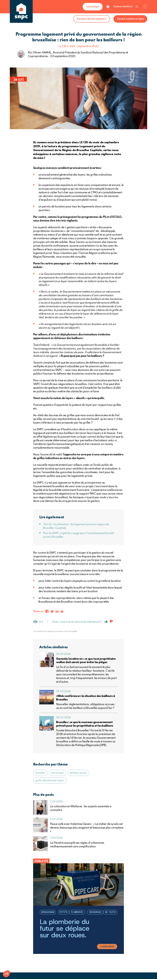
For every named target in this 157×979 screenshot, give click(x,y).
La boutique (92, 7)
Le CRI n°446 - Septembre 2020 (78, 46)
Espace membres (123, 6)
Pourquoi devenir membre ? (91, 19)
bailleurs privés (78, 773)
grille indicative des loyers (49, 780)
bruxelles (40, 773)
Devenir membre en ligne (130, 19)
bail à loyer (57, 773)
